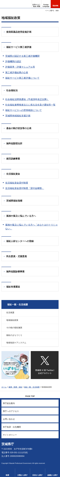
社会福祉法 (12, 90)
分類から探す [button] (22, 475)
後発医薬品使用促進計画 (18, 32)
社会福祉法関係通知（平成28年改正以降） (27, 99)
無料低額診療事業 (15, 271)
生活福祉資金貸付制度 (16, 183)
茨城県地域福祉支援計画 (17, 115)
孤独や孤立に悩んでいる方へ (21, 216)
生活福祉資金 (13, 174)
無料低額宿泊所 (14, 143)
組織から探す (52, 475)
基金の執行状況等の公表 (18, 128)
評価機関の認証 (13, 61)
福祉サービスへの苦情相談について (23, 110)
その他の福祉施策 (14, 327)
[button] (46, 4)
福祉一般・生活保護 (17, 304)
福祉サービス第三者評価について (22, 78)
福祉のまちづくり (14, 335)
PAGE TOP (30, 396)
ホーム (4, 387)
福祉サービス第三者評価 (18, 47)
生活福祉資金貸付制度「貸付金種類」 (24, 188)
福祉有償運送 (13, 287)
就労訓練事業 (13, 158)
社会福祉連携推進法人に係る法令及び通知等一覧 (30, 105)
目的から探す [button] (37, 475)
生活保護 (10, 312)
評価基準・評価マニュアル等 (20, 67)
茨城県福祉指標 (14, 200)
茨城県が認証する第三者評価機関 (22, 56)
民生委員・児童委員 (16, 256)
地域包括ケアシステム (16, 342)
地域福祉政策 (12, 320)
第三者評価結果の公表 (16, 72)
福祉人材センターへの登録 (20, 241)
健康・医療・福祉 (15, 387)
